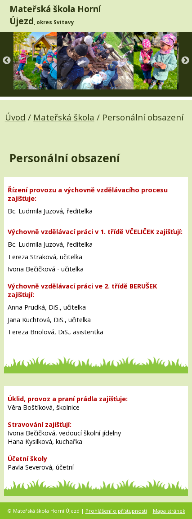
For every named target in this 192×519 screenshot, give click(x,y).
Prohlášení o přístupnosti (116, 510)
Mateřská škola (63, 117)
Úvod (15, 117)
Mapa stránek (169, 510)
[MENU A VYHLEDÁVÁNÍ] (178, 16)
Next (185, 60)
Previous (6, 60)
